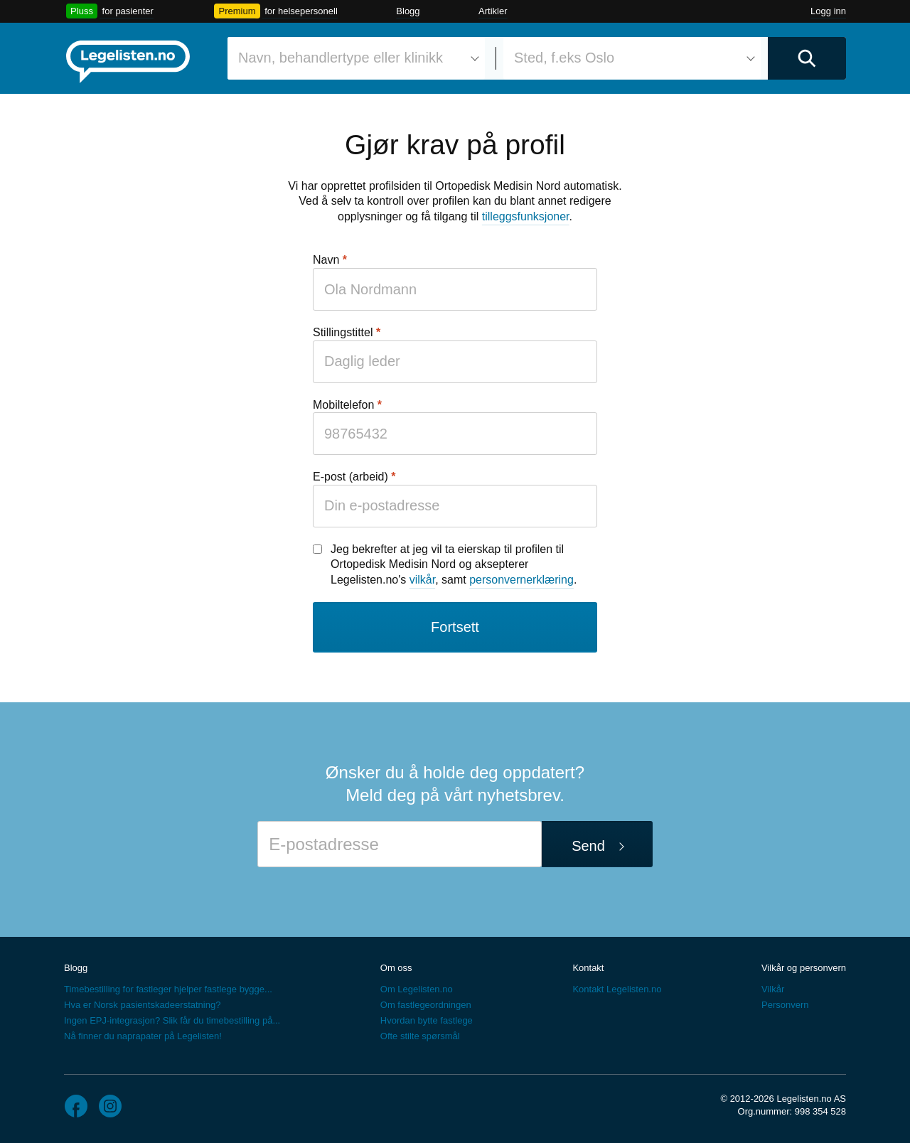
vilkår (422, 580)
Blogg (407, 11)
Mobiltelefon (343, 405)
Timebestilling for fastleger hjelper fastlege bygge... (168, 989)
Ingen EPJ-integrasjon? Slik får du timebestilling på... (172, 1020)
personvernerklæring (521, 580)
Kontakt (588, 967)
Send (588, 846)
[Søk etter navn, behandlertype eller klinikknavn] (356, 58)
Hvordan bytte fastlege (426, 1020)
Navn (326, 260)
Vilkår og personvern (803, 967)
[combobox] (356, 58)
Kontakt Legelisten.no (616, 989)
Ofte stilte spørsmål (420, 1036)
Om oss (396, 967)
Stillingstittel (343, 332)
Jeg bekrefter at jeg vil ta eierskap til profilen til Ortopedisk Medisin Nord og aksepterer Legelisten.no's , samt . (454, 564)
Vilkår (772, 989)
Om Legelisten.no (416, 989)
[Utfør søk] (807, 58)
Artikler (492, 11)
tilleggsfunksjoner (525, 216)
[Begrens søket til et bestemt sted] (632, 58)
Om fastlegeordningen (425, 1004)
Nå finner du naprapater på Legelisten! (143, 1036)
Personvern (784, 1004)
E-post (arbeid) (350, 477)
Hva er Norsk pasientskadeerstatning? (142, 1004)
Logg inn (828, 11)
